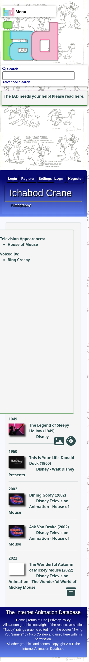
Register (75, 178)
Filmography (21, 205)
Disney (42, 436)
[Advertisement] (29, 136)
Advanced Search (16, 82)
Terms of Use (37, 620)
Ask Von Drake (42, 527)
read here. (74, 96)
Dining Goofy (41, 495)
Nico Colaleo (38, 634)
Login (59, 178)
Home (20, 620)
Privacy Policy (60, 620)
